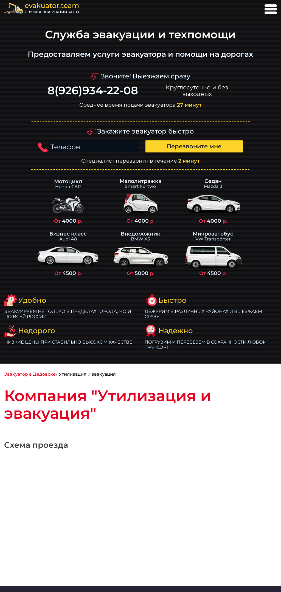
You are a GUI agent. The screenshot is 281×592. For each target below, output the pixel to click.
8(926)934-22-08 (92, 90)
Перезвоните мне (194, 146)
